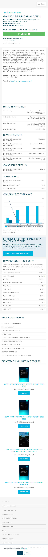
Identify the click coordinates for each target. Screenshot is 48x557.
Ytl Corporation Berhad (11, 323)
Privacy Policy (7, 539)
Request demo (7, 514)
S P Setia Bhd (6, 334)
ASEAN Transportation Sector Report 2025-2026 (24, 418)
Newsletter (7, 522)
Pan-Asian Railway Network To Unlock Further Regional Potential (24, 451)
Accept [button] (20, 553)
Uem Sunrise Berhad (9, 352)
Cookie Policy (7, 543)
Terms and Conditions (10, 534)
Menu (41, 4)
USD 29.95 (24, 34)
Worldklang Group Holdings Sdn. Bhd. (16, 355)
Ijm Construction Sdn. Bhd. (12, 341)
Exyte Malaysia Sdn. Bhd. (11, 344)
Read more (24, 393)
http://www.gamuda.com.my (21, 81)
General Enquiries (9, 510)
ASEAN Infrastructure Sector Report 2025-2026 (24, 385)
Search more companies (12, 12)
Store (4, 530)
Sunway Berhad (8, 327)
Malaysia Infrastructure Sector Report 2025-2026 (24, 483)
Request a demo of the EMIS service (18, 253)
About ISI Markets (9, 506)
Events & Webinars (9, 518)
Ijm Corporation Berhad (11, 330)
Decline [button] (27, 553)
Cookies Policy (23, 548)
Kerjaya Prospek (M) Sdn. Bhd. (13, 348)
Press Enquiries (8, 526)
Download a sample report (11, 43)
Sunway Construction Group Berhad (16, 337)
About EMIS (6, 502)
